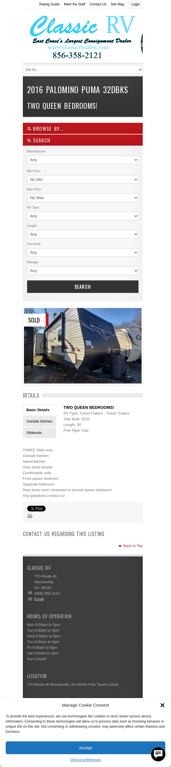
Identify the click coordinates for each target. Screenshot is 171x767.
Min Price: (34, 171)
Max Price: (34, 189)
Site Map (117, 4)
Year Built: (34, 244)
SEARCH (39, 140)
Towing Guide (49, 4)
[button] (162, 705)
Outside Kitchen (40, 421)
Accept (85, 747)
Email (39, 599)
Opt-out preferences (85, 760)
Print (30, 516)
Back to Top (130, 546)
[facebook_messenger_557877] (158, 754)
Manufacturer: (37, 151)
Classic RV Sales (65, 37)
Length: (32, 225)
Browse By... (45, 128)
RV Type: (33, 207)
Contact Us (97, 4)
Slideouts (34, 433)
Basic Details (38, 410)
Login (135, 4)
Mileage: (33, 262)
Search (83, 286)
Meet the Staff (74, 4)
